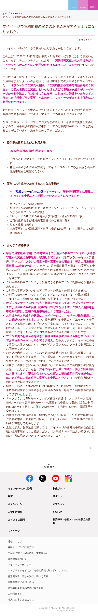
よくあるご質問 (16, 519)
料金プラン (59, 488)
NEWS (16, 13)
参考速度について (17, 559)
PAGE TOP (49, 466)
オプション (59, 504)
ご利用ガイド (15, 593)
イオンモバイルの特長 (20, 488)
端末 (10, 496)
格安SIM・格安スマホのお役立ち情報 (71, 521)
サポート (57, 496)
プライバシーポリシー (20, 564)
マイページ (14, 530)
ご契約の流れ (15, 511)
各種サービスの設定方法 (21, 547)
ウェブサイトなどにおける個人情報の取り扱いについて (37, 570)
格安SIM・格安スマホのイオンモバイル (15, 5)
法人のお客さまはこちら (21, 599)
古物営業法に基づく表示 (21, 582)
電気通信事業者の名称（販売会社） (27, 588)
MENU (93, 7)
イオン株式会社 (7, 608)
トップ (6, 13)
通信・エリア (15, 541)
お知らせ (57, 511)
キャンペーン (15, 504)
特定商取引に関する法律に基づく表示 (28, 576)
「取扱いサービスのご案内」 (31, 191)
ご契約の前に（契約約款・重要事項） (28, 553)
